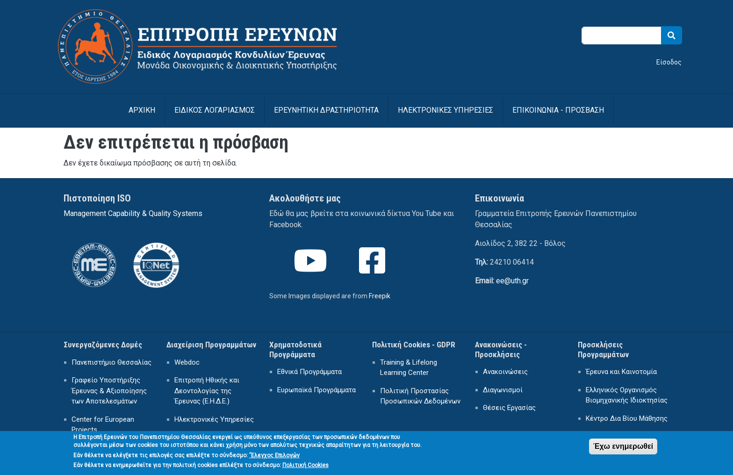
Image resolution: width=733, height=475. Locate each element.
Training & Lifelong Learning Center (408, 367)
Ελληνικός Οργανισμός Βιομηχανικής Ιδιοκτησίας (627, 395)
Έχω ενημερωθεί (623, 449)
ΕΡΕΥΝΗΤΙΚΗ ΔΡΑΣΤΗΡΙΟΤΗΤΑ (326, 110)
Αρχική (142, 110)
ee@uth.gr (512, 280)
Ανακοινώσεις (505, 371)
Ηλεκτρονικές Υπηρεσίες (214, 419)
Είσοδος (669, 62)
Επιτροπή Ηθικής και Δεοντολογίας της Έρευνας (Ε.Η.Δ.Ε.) (206, 390)
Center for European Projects (103, 424)
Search (671, 35)
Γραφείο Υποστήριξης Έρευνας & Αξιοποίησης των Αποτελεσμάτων (109, 390)
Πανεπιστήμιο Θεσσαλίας (111, 362)
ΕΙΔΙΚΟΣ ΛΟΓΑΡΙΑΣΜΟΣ (214, 110)
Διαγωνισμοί (503, 390)
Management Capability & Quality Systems (133, 213)
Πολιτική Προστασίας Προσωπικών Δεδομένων (420, 396)
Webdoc (187, 362)
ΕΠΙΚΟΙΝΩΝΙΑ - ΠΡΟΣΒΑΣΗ (558, 110)
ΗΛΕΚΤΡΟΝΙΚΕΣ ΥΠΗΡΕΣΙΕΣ (445, 110)
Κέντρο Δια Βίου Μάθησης (627, 418)
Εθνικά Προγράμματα (309, 371)
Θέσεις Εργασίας (509, 407)
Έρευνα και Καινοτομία (621, 371)
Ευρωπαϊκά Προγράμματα (316, 390)
